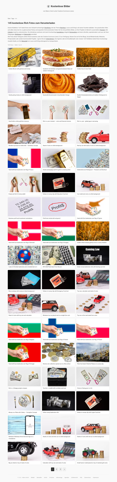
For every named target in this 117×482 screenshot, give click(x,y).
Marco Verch (25, 477)
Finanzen (102, 30)
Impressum (96, 477)
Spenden (66, 477)
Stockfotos (47, 28)
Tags (12, 18)
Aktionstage (59, 477)
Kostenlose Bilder (58, 6)
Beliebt (32, 477)
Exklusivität (27, 34)
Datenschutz (87, 477)
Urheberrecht (74, 477)
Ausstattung (60, 32)
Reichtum (63, 28)
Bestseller (39, 477)
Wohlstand (18, 34)
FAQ (81, 477)
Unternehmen (50, 39)
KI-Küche (51, 477)
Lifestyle (10, 32)
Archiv (45, 477)
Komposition (73, 32)
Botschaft (24, 41)
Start (9, 18)
